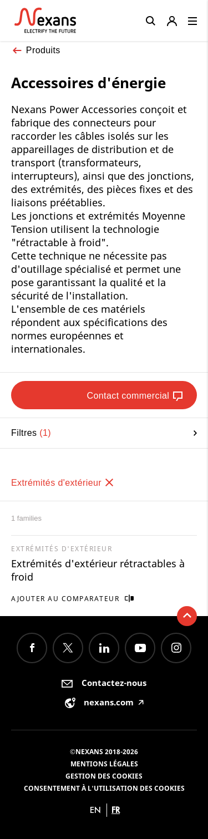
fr (115, 810)
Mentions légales (104, 764)
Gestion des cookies (104, 776)
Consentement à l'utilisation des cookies (104, 788)
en (95, 810)
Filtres (104, 433)
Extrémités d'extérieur (63, 482)
